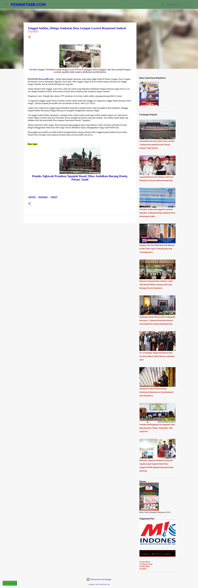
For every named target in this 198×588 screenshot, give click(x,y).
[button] (29, 37)
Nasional (43, 197)
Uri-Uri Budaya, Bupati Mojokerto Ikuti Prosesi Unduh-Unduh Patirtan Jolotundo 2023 (157, 356)
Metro (32, 197)
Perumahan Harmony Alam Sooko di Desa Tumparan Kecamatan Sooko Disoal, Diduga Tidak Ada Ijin (157, 144)
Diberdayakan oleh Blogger (99, 579)
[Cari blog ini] (179, 4)
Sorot (54, 197)
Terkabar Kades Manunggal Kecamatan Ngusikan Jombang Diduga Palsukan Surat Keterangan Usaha (157, 212)
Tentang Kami (145, 564)
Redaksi (142, 569)
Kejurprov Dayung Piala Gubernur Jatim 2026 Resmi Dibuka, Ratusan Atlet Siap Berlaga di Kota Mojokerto (156, 284)
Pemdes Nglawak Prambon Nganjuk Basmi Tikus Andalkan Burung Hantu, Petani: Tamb (80, 178)
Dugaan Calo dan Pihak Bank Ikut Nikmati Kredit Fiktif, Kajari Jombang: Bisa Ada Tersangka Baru (157, 248)
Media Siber (144, 566)
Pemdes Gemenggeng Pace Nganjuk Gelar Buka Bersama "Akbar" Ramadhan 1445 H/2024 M (157, 428)
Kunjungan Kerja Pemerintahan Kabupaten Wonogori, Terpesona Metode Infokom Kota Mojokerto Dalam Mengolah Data (157, 320)
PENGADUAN (10, 583)
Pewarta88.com (46, 79)
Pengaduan (144, 562)
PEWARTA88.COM (28, 4)
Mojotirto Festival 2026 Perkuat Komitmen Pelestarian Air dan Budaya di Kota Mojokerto (156, 392)
